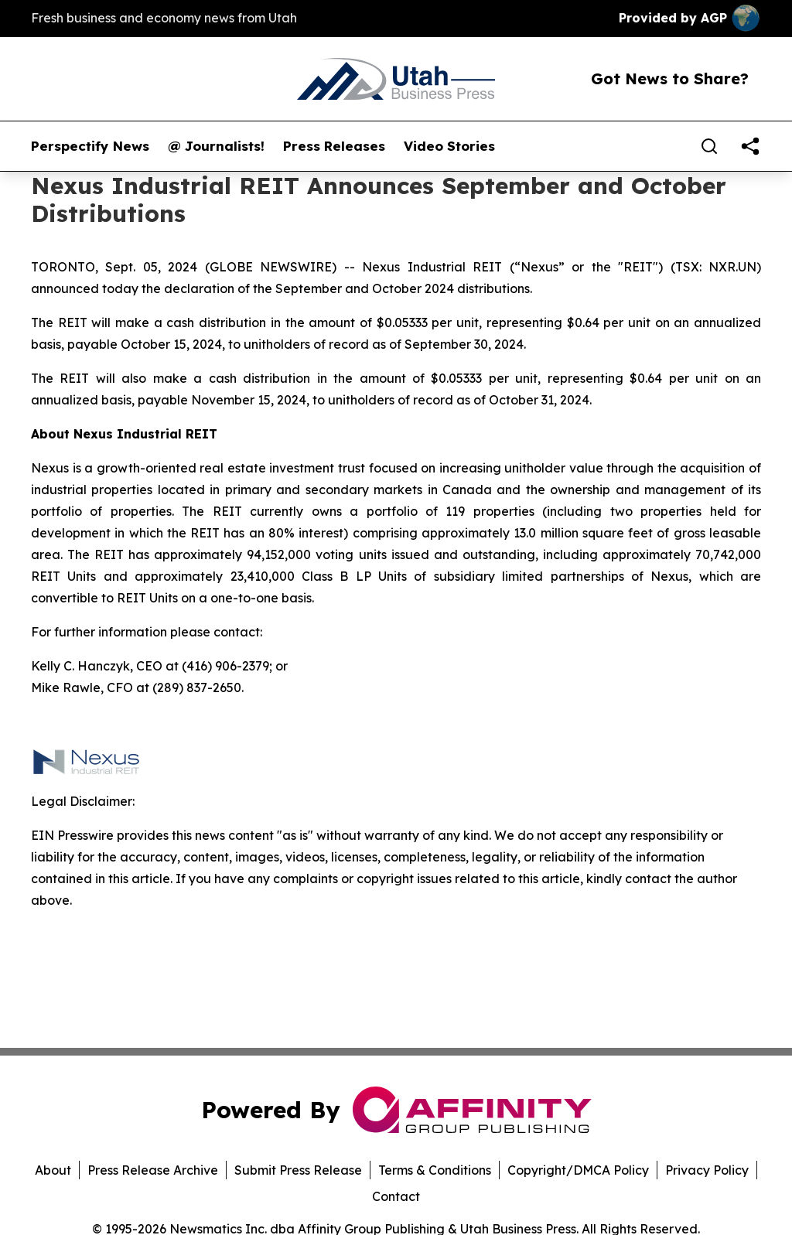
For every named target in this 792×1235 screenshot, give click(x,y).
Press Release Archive (152, 1170)
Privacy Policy (707, 1170)
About (53, 1170)
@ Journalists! (216, 146)
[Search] (709, 146)
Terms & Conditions (434, 1170)
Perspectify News (90, 146)
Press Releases (334, 146)
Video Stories (449, 146)
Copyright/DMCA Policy (578, 1170)
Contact (396, 1196)
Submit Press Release (298, 1170)
